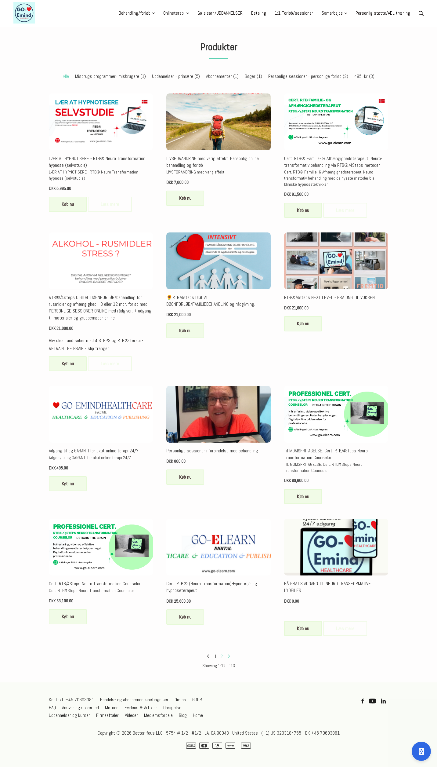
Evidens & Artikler (141, 707)
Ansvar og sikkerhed (80, 707)
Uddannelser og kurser (69, 715)
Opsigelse (172, 707)
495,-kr (364, 76)
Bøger (253, 76)
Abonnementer (222, 76)
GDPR (197, 699)
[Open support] (421, 751)
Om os (180, 699)
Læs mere (110, 204)
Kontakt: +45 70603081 (71, 699)
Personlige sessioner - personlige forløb (308, 76)
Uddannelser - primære (176, 76)
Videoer (131, 715)
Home (198, 715)
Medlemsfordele (158, 715)
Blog (183, 715)
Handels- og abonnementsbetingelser (134, 699)
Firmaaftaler (107, 715)
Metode (111, 707)
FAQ (52, 707)
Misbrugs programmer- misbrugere (110, 76)
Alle (66, 76)
